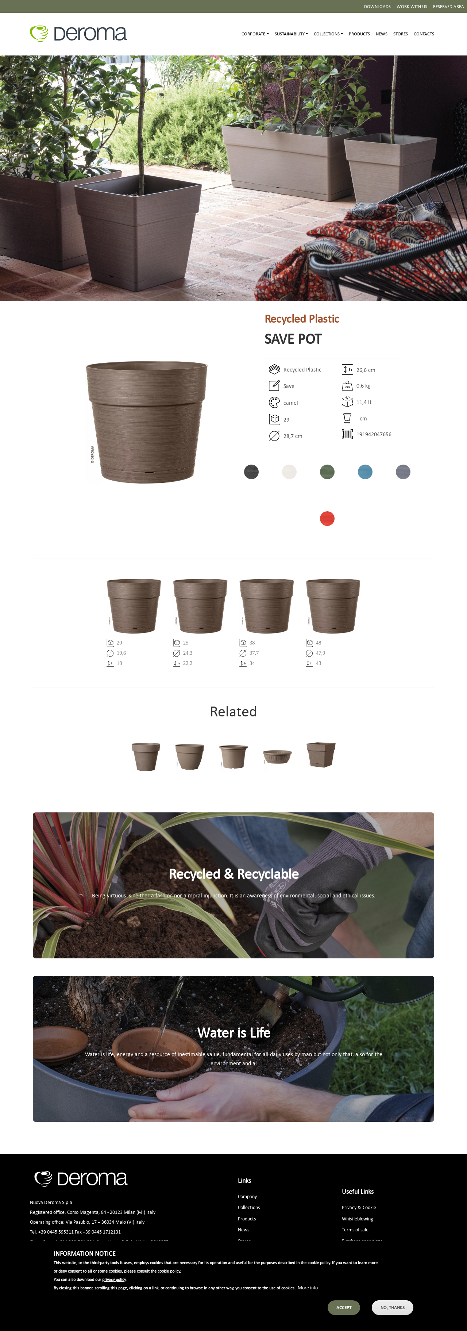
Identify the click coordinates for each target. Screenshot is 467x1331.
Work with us (412, 6)
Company (247, 1196)
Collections (249, 1207)
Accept (343, 1310)
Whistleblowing (357, 1218)
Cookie (369, 1207)
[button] (120, 422)
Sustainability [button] (290, 33)
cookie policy (169, 1273)
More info (308, 1290)
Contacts (424, 33)
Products (359, 33)
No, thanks (393, 1310)
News (381, 33)
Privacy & (351, 1207)
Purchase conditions (362, 1241)
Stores (400, 33)
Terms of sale (355, 1229)
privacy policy (114, 1282)
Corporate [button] (253, 33)
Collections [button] (327, 33)
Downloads (377, 6)
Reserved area (448, 6)
